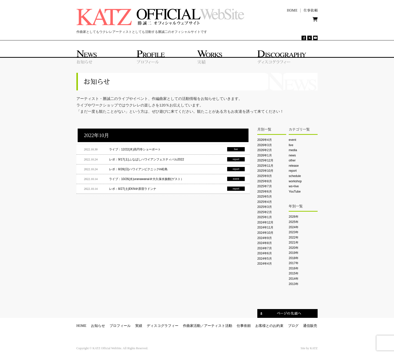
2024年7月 (264, 248)
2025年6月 (264, 191)
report (293, 170)
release (294, 165)
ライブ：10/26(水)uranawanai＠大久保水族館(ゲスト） (146, 179)
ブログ (293, 326)
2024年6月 (264, 253)
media (293, 150)
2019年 (294, 253)
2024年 (294, 227)
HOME (81, 326)
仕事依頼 (244, 326)
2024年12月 (265, 222)
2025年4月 (264, 202)
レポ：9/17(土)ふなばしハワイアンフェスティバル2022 (146, 159)
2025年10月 (265, 170)
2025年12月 (265, 160)
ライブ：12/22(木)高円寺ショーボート (135, 149)
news (292, 155)
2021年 (294, 242)
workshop (295, 181)
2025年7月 (264, 186)
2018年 (294, 258)
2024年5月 (264, 258)
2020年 (294, 248)
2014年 (294, 278)
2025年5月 (264, 196)
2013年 (294, 284)
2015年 (294, 273)
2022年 (294, 237)
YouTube (295, 191)
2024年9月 (264, 238)
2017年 (294, 263)
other (292, 160)
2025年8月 (264, 181)
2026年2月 (264, 150)
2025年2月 (264, 212)
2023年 (294, 232)
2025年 (294, 222)
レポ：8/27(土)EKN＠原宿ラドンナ (132, 189)
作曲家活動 (192, 326)
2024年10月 (265, 232)
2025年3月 (264, 207)
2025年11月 (265, 165)
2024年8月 (264, 243)
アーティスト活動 (218, 326)
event (292, 140)
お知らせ (98, 326)
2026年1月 (264, 155)
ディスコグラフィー (162, 326)
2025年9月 (264, 176)
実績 (138, 326)
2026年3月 (264, 145)
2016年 (294, 268)
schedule (295, 176)
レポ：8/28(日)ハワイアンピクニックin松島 (138, 169)
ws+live (294, 186)
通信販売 (310, 326)
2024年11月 (265, 227)
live (291, 145)
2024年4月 (264, 263)
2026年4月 (264, 140)
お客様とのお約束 (269, 326)
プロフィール (120, 326)
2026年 (294, 216)
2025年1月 (264, 217)
